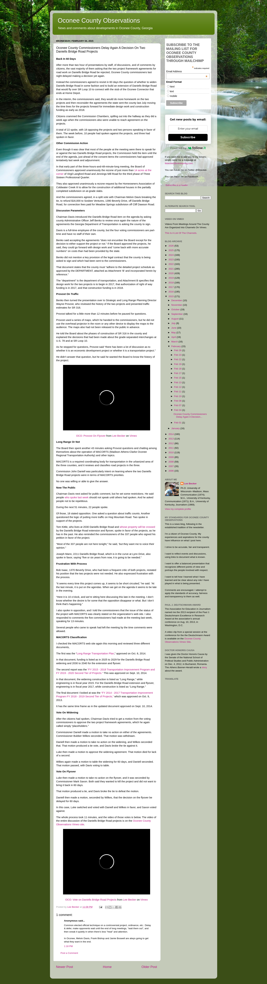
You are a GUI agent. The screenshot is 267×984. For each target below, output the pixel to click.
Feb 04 (178, 410)
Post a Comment (69, 953)
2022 (171, 264)
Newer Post (64, 967)
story (204, 667)
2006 (171, 470)
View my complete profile (178, 509)
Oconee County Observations (99, 20)
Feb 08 (178, 400)
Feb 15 (178, 377)
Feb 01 (178, 422)
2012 (171, 443)
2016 (171, 291)
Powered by (188, 148)
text (172, 91)
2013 (171, 438)
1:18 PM (68, 946)
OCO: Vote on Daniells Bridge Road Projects (91, 899)
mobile (173, 96)
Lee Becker (118, 435)
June (174, 327)
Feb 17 (178, 373)
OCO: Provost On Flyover (91, 435)
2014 (171, 434)
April (174, 337)
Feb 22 (178, 359)
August (175, 318)
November (177, 305)
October (175, 309)
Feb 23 (178, 355)
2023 (171, 259)
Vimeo (133, 435)
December (177, 300)
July (173, 323)
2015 (171, 296)
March (175, 341)
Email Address (186, 71)
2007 (171, 466)
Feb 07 (178, 405)
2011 (171, 448)
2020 (171, 273)
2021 (171, 268)
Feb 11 (178, 391)
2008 (171, 461)
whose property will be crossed (137, 527)
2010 (171, 452)
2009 (171, 457)
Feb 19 (178, 364)
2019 (171, 278)
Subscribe (187, 137)
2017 (171, 287)
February (176, 346)
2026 (171, 245)
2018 (171, 282)
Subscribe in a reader (176, 185)
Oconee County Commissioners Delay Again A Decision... (190, 415)
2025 (171, 250)
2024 (171, 255)
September (177, 314)
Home (107, 967)
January (175, 428)
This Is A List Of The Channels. (181, 233)
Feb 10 (178, 396)
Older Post (149, 967)
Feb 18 (178, 368)
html (172, 86)
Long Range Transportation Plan (95, 653)
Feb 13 (178, 382)
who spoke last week (76, 497)
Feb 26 (178, 350)
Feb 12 (178, 387)
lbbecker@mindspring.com (179, 163)
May (173, 332)
